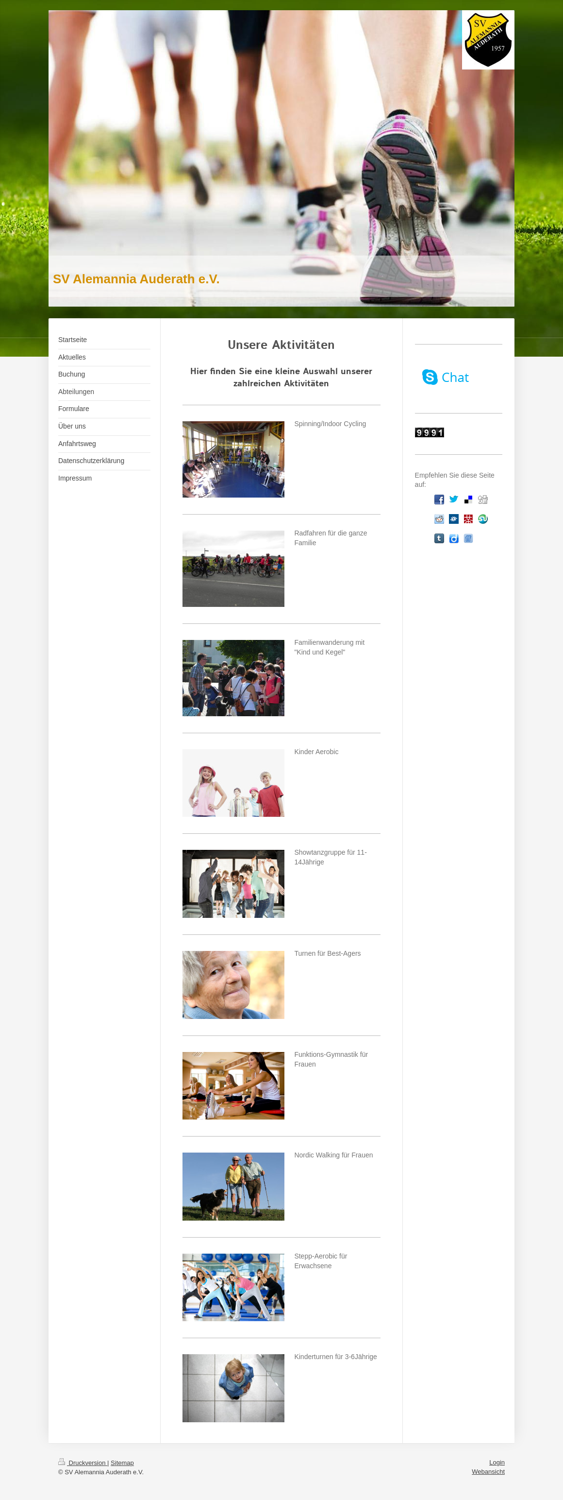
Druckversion (82, 1462)
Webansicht (488, 1471)
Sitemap (122, 1462)
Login (497, 1462)
